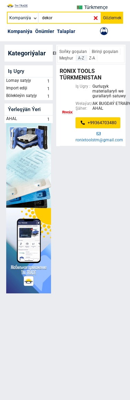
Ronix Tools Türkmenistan (80, 74)
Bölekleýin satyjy (28, 96)
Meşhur (66, 58)
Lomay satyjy (28, 81)
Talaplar (66, 31)
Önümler (44, 31)
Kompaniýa (20, 31)
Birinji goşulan (105, 51)
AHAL (28, 119)
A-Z (81, 58)
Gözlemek (112, 17)
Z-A (92, 58)
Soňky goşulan (73, 51)
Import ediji (28, 89)
